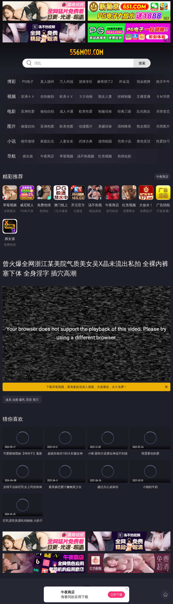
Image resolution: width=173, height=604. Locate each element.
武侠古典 (85, 141)
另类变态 (163, 111)
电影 (11, 111)
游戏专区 (85, 81)
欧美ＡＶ (66, 96)
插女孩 (28, 156)
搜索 (142, 63)
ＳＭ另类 (163, 96)
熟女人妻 (105, 96)
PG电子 (27, 81)
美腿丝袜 (105, 126)
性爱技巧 (163, 141)
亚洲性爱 (28, 111)
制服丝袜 (105, 111)
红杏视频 (105, 156)
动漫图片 (85, 126)
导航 (11, 156)
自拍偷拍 (47, 96)
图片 (11, 126)
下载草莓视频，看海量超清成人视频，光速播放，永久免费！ (107, 386)
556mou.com (86, 52)
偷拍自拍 (47, 111)
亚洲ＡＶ (28, 96)
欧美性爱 (85, 111)
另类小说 (124, 141)
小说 (11, 141)
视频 (11, 96)
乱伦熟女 (143, 111)
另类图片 (163, 126)
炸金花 (124, 81)
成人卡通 (66, 111)
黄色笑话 (143, 141)
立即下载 (116, 594)
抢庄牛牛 (163, 81)
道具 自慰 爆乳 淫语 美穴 (22, 400)
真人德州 (47, 81)
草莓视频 (66, 156)
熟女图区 (143, 126)
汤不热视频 (85, 156)
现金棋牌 (143, 81)
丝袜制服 (124, 96)
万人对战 (66, 81)
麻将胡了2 (105, 81)
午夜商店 (47, 156)
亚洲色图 (47, 126)
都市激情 (28, 141)
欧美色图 (66, 126)
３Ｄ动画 (85, 96)
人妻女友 (66, 141)
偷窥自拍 (28, 126)
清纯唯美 (124, 126)
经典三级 (124, 111)
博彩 (11, 81)
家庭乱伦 (47, 141)
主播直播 (143, 96)
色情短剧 (124, 156)
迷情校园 (105, 141)
